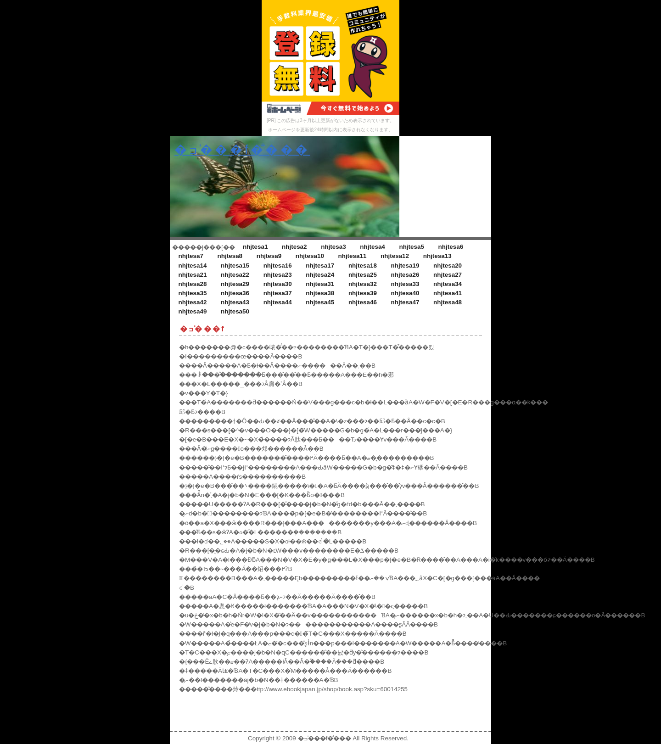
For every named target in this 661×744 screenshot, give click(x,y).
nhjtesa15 (235, 265)
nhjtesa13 (437, 256)
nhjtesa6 (451, 247)
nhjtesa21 (192, 274)
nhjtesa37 (277, 293)
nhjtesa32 (362, 283)
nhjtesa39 (362, 293)
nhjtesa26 (405, 274)
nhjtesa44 (277, 302)
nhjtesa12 (395, 256)
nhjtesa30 (277, 283)
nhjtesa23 (277, 274)
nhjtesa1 (255, 247)
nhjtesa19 (405, 265)
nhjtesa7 (190, 256)
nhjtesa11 (352, 256)
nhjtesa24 (320, 274)
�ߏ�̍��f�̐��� (242, 150)
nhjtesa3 (333, 247)
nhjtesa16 (277, 265)
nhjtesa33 (405, 283)
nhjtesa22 (235, 274)
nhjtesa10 (310, 256)
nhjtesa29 (235, 283)
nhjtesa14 (192, 265)
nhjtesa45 (320, 302)
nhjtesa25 (362, 274)
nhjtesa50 (235, 311)
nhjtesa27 (447, 274)
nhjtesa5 (411, 247)
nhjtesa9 (269, 256)
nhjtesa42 (192, 302)
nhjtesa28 (192, 283)
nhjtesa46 (362, 302)
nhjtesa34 (447, 283)
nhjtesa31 (320, 283)
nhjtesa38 (320, 293)
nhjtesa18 (362, 265)
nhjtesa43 (235, 302)
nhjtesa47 (405, 302)
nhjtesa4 (372, 247)
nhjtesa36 (235, 293)
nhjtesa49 (192, 311)
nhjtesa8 (230, 256)
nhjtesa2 (294, 247)
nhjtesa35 (192, 293)
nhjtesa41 (447, 293)
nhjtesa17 (320, 265)
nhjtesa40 (405, 293)
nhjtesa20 (447, 265)
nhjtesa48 (447, 302)
